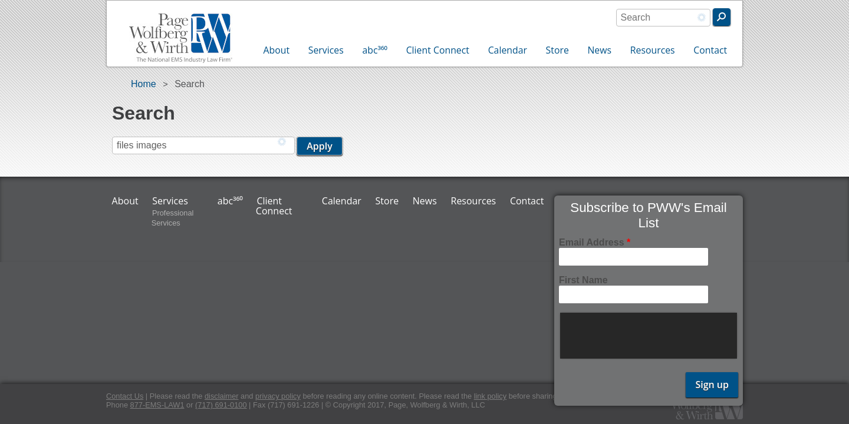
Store (557, 50)
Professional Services (173, 217)
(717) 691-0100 (221, 404)
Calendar (507, 50)
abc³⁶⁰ (374, 50)
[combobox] (663, 17)
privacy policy (278, 396)
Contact (710, 50)
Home (143, 84)
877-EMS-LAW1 (157, 404)
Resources (652, 50)
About (277, 50)
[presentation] (649, 336)
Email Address (594, 242)
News (599, 50)
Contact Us (124, 396)
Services (326, 50)
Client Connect (437, 50)
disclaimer (222, 396)
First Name (583, 280)
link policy (490, 396)
